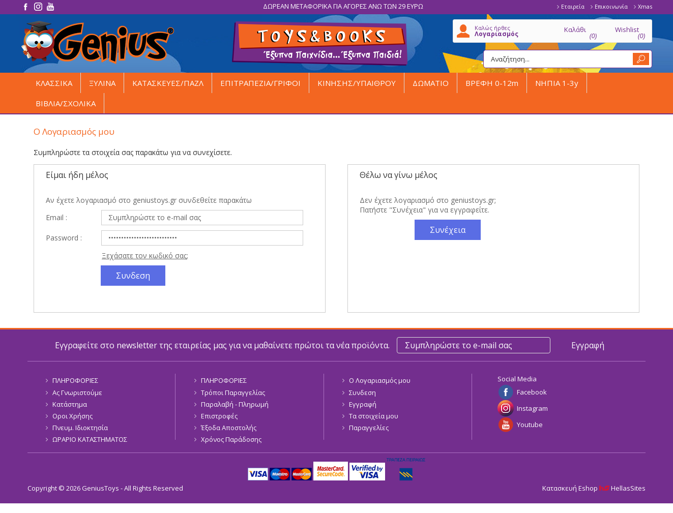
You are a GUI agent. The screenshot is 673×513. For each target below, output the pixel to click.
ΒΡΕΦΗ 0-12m (491, 83)
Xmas (645, 6)
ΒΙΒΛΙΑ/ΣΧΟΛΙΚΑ (66, 103)
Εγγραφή (362, 404)
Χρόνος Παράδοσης (231, 439)
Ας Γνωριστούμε (77, 392)
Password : (64, 238)
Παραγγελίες (369, 427)
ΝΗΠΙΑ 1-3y (556, 83)
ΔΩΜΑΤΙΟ (431, 83)
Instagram (532, 408)
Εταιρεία (572, 6)
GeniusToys (97, 42)
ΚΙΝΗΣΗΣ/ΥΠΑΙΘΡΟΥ (356, 83)
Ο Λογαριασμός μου (380, 380)
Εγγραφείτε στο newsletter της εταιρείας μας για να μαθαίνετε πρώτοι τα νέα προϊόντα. (222, 345)
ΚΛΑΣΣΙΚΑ (54, 83)
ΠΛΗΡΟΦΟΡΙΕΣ (75, 380)
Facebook (532, 392)
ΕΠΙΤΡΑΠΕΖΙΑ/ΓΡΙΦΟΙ (260, 83)
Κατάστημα (69, 404)
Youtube (530, 424)
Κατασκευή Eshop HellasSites (594, 488)
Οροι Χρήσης (72, 415)
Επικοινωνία (611, 6)
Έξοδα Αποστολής (228, 427)
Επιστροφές (219, 415)
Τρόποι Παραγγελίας (233, 392)
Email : (56, 217)
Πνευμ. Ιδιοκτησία (80, 427)
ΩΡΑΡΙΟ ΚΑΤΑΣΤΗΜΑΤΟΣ (89, 439)
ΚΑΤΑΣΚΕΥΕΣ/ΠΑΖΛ (167, 83)
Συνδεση (362, 392)
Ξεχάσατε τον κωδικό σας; (145, 255)
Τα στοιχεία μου (373, 415)
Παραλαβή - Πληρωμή (235, 404)
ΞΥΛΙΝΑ (102, 83)
